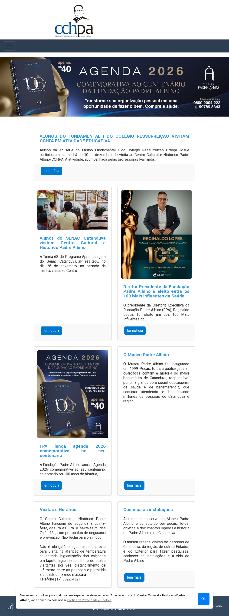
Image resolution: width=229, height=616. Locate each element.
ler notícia (51, 171)
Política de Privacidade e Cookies (114, 609)
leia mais (134, 485)
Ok (203, 598)
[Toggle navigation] (9, 46)
